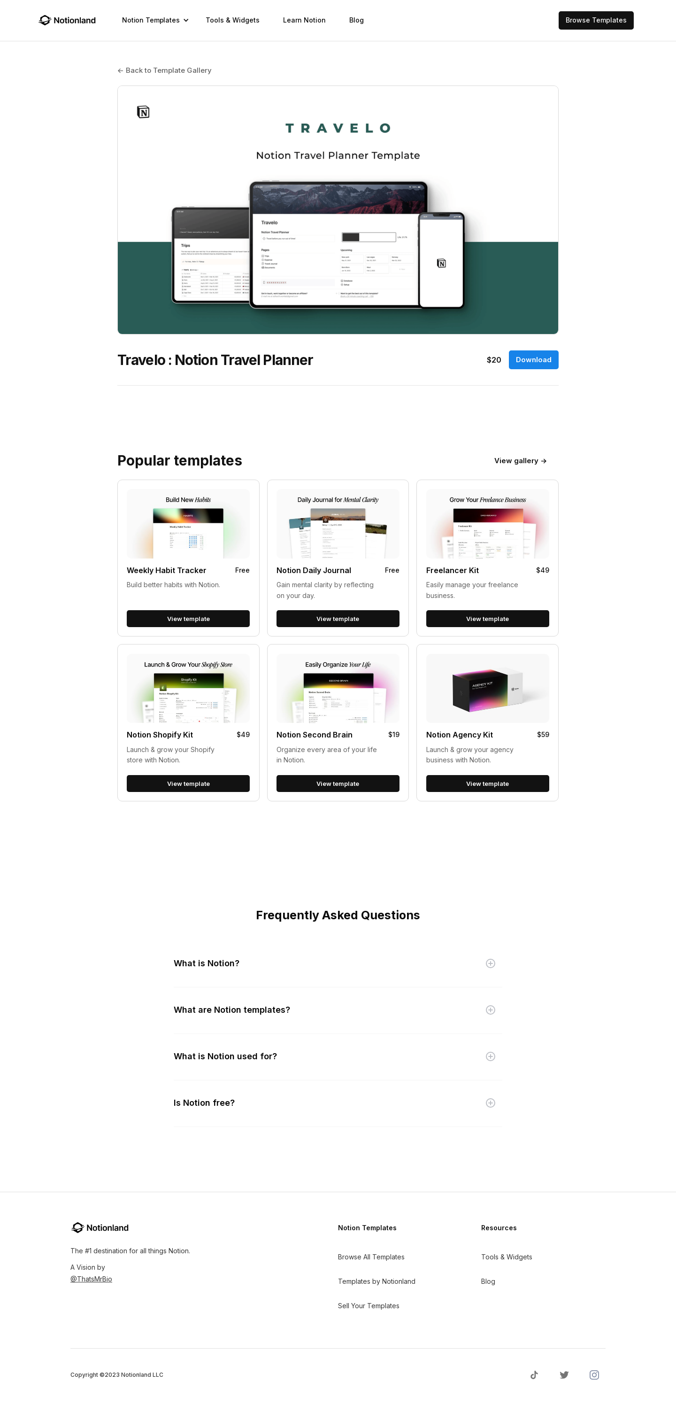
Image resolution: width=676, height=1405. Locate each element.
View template (188, 618)
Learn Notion (304, 20)
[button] (152, 20)
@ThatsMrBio (91, 1279)
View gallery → (520, 460)
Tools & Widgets (233, 20)
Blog (356, 20)
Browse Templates (596, 20)
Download (534, 359)
